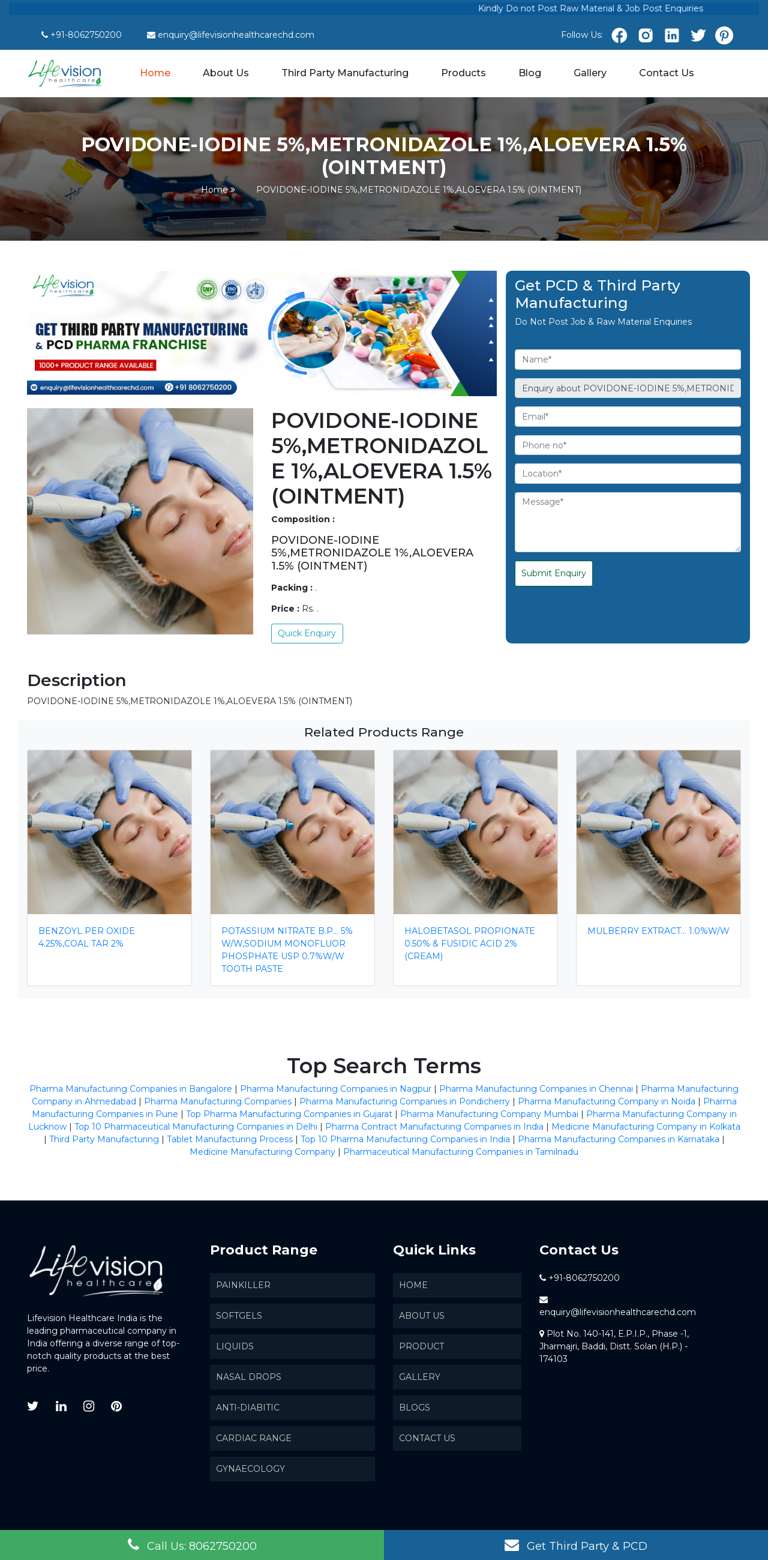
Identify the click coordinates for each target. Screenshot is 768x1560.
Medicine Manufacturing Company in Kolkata (645, 1126)
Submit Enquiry (553, 573)
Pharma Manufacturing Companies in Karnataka (618, 1139)
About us (422, 1315)
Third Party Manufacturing (345, 73)
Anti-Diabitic (248, 1407)
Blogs (414, 1407)
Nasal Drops (248, 1377)
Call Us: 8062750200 (192, 1545)
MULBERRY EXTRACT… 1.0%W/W (658, 931)
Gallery (590, 73)
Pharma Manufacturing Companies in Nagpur (335, 1088)
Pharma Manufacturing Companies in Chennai (536, 1088)
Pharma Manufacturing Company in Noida (606, 1101)
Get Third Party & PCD (576, 1545)
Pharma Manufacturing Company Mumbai (489, 1114)
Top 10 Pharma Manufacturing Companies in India (405, 1139)
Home (156, 72)
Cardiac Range (254, 1438)
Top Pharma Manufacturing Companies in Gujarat (289, 1114)
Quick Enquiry (307, 633)
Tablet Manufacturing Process (230, 1139)
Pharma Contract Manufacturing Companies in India (434, 1126)
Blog (529, 73)
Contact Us (666, 73)
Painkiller (243, 1285)
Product (421, 1346)
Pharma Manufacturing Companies (218, 1101)
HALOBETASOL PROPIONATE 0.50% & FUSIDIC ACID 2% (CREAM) (469, 944)
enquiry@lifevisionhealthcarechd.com (236, 34)
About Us (226, 73)
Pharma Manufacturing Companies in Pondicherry (404, 1101)
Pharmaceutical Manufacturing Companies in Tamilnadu (460, 1151)
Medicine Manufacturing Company (262, 1151)
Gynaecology (250, 1468)
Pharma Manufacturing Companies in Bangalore (130, 1088)
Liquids (235, 1346)
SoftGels (239, 1315)
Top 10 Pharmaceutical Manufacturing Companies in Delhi (195, 1126)
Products (463, 73)
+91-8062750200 (86, 34)
